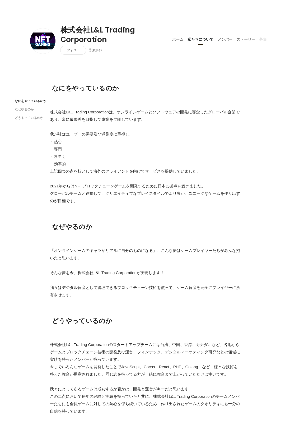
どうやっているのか (29, 118)
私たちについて (200, 39)
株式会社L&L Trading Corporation (97, 34)
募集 (263, 39)
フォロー (73, 50)
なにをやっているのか (30, 101)
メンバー (225, 39)
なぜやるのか (24, 109)
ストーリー (246, 39)
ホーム (177, 39)
